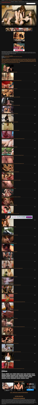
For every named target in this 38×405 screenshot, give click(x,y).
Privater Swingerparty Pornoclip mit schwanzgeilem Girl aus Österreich (10, 113)
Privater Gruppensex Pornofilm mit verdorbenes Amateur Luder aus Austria (10, 213)
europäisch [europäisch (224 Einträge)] (6, 60)
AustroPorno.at (6, 2)
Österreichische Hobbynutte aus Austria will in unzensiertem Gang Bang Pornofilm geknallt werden (13, 138)
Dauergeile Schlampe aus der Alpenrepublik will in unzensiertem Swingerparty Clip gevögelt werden (13, 326)
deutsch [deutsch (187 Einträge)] (24, 59)
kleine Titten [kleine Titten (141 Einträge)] (4, 61)
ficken (15, 56)
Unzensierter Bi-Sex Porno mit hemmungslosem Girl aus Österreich (9, 276)
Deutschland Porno (15, 0)
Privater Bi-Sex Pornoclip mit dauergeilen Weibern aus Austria (9, 188)
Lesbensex (20, 56)
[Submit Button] (34, 3)
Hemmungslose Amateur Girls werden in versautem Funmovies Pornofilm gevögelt (11, 351)
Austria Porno (7, 57)
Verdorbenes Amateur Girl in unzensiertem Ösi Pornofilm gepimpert (9, 251)
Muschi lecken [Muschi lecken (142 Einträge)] (24, 61)
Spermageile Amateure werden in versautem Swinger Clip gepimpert (9, 293)
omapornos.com (10, 0)
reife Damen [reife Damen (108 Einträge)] (9, 62)
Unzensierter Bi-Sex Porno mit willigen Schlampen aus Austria (9, 226)
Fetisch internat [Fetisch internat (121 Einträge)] (10, 60)
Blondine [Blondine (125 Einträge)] (10, 59)
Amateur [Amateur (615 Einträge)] (7, 59)
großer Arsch (17, 56)
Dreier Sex (12, 56)
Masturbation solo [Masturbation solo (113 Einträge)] (17, 61)
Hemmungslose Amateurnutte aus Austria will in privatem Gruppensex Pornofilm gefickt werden (13, 155)
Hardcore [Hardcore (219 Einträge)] (30, 60)
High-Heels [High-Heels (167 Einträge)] (34, 60)
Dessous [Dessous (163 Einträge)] (20, 59)
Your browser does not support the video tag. (19, 16)
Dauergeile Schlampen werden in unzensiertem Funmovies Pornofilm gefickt (10, 130)
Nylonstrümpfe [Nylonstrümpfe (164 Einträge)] (30, 61)
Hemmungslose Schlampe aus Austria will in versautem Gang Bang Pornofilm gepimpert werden (13, 163)
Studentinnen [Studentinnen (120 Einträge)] (13, 62)
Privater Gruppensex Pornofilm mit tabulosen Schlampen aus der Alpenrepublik (11, 105)
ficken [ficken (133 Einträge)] (15, 60)
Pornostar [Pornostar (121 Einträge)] (34, 61)
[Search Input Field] (30, 3)
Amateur (5, 56)
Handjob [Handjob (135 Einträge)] (27, 60)
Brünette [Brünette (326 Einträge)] (17, 59)
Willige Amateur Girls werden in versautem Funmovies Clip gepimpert (10, 318)
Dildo (10, 56)
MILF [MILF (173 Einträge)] (21, 61)
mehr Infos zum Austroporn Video (5, 54)
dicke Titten (8, 56)
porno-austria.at (20, 0)
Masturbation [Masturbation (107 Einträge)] (12, 61)
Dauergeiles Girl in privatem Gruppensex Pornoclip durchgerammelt (9, 88)
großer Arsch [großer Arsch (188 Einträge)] (23, 60)
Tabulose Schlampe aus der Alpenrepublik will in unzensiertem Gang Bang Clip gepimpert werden (13, 368)
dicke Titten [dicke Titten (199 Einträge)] (28, 59)
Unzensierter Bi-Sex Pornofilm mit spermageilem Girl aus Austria (9, 243)
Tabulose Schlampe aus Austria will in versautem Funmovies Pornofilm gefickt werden (11, 80)
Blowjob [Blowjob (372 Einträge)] (14, 59)
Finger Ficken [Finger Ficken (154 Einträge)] (18, 60)
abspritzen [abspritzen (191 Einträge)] (3, 59)
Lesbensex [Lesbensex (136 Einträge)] (8, 61)
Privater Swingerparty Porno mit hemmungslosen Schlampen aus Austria (10, 343)
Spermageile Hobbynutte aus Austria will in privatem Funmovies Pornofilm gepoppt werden (12, 268)
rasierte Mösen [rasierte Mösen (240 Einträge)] (4, 62)
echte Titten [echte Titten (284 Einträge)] (4, 375)
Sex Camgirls (6, 0)
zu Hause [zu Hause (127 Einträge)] (17, 62)
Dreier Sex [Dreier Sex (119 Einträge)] (31, 59)
